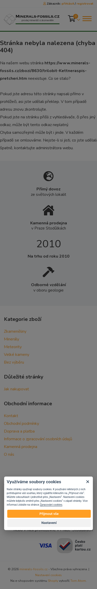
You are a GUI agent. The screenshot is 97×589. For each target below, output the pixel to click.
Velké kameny (16, 354)
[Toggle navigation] (86, 19)
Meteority (13, 347)
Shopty (53, 581)
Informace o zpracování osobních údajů (38, 439)
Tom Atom (78, 581)
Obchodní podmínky (21, 423)
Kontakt (11, 416)
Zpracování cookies (51, 504)
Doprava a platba (19, 431)
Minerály (11, 339)
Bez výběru (14, 362)
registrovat (85, 4)
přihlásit (68, 4)
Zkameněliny (15, 331)
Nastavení (49, 523)
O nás (9, 454)
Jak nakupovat (16, 389)
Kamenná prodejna (20, 447)
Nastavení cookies (48, 575)
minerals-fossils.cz (33, 569)
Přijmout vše (48, 514)
